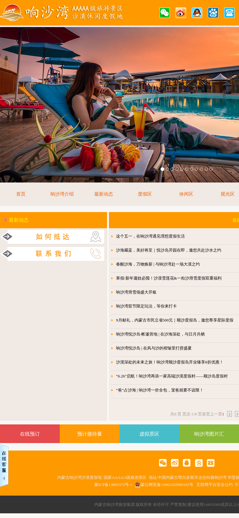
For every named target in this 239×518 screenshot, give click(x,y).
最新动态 (103, 194)
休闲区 (186, 194)
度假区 (145, 194)
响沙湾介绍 (62, 194)
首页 (21, 194)
